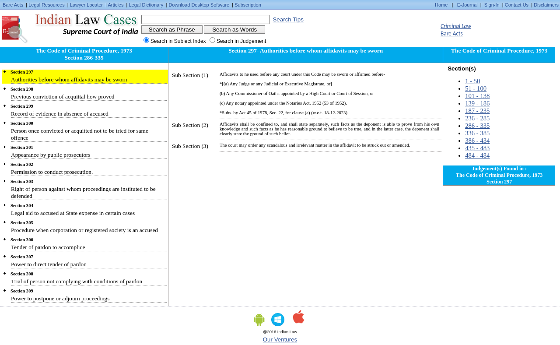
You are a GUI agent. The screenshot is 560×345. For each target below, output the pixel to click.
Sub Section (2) (190, 125)
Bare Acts (13, 4)
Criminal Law (456, 26)
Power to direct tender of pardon (49, 264)
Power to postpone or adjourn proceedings (60, 298)
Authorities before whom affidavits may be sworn (69, 79)
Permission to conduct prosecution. (52, 172)
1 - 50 (472, 80)
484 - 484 (477, 155)
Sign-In (492, 4)
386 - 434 (477, 140)
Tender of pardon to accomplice (48, 247)
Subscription (247, 4)
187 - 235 (477, 110)
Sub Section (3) (190, 146)
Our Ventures (280, 339)
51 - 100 (475, 88)
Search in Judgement (241, 41)
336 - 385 (477, 133)
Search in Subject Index (178, 41)
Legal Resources (46, 4)
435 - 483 (477, 147)
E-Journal (467, 4)
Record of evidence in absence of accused (59, 113)
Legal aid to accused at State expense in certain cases (73, 213)
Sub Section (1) (190, 75)
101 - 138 (477, 95)
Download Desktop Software (198, 4)
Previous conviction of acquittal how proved (63, 96)
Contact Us (516, 4)
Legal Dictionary (146, 4)
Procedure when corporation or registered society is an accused (84, 230)
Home (441, 4)
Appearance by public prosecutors (51, 154)
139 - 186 (477, 103)
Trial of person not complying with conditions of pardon (76, 281)
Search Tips (288, 19)
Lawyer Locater (86, 4)
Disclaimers (546, 4)
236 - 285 (477, 118)
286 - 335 (477, 125)
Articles (115, 4)
